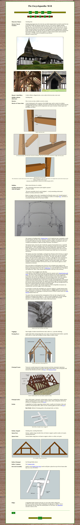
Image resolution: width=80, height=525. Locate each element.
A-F (30, 12)
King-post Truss (52, 369)
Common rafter (30, 464)
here (60, 196)
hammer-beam (44, 238)
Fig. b (44, 369)
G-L (36, 12)
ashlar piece (47, 268)
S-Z (42, 12)
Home (49, 12)
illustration (60, 505)
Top (13, 512)
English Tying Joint (36, 466)
